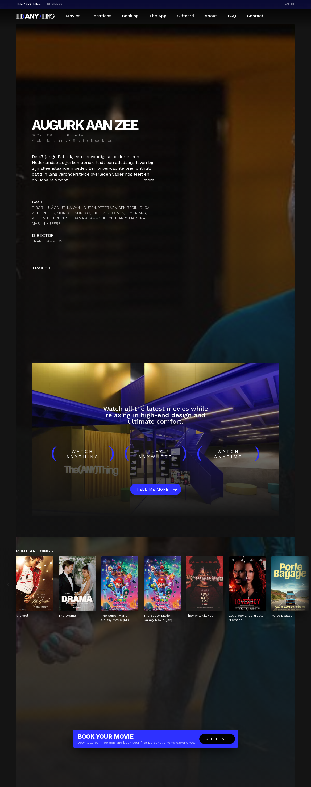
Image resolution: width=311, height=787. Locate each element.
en (287, 4)
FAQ (232, 15)
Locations (101, 15)
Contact (255, 15)
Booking (130, 15)
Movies (72, 15)
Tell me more (152, 489)
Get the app (217, 739)
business (55, 4)
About (211, 15)
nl (293, 4)
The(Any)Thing (28, 4)
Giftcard (185, 15)
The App (158, 15)
